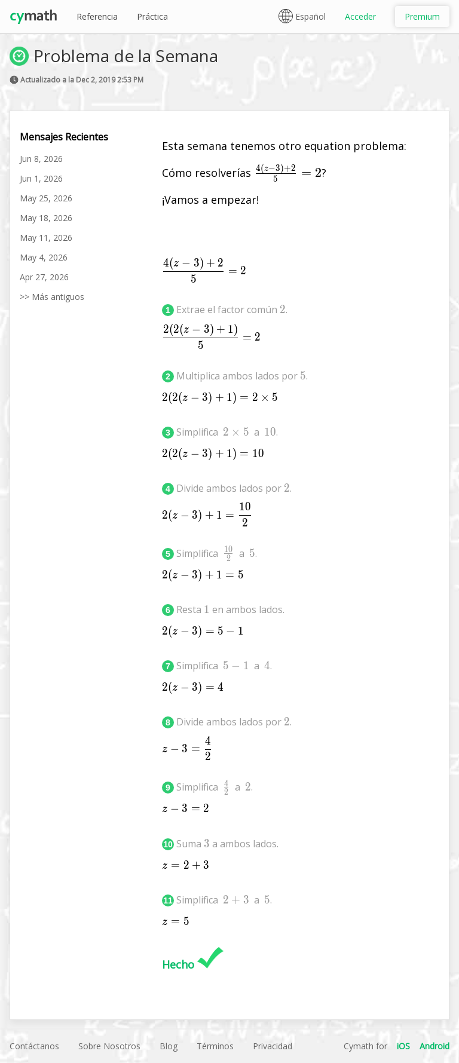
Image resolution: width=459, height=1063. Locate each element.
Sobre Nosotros (109, 1046)
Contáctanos (34, 1046)
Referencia (97, 16)
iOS (403, 1046)
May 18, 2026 (46, 217)
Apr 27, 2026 (44, 277)
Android (434, 1046)
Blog (169, 1046)
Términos (215, 1046)
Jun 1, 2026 (41, 178)
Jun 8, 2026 (41, 158)
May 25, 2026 (46, 198)
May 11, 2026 (46, 237)
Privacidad (272, 1046)
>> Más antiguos (52, 296)
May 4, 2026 (44, 257)
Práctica (152, 16)
